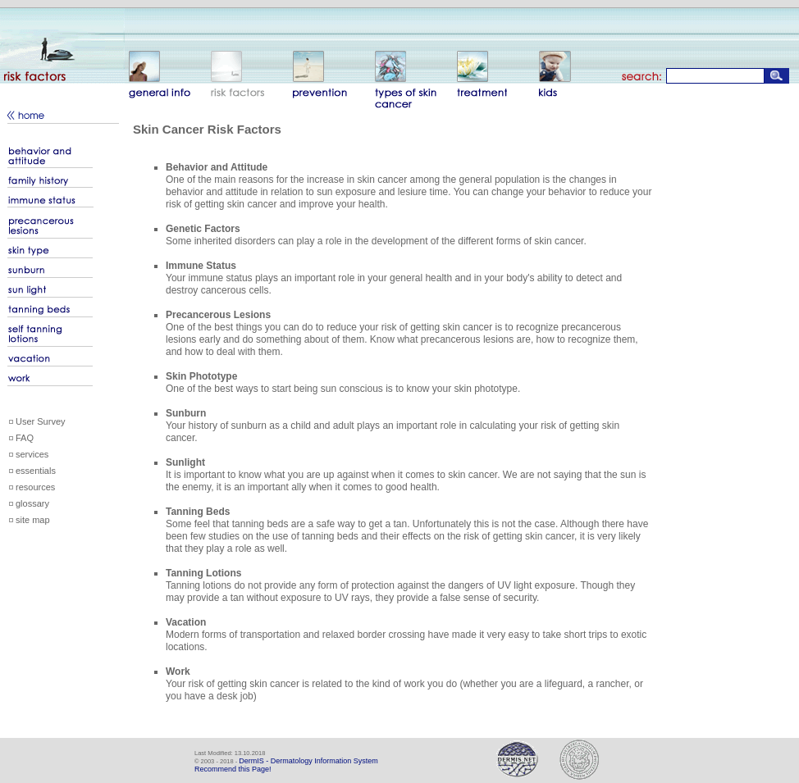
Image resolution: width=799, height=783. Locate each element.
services (32, 454)
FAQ (25, 438)
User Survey (41, 421)
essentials (36, 471)
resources (35, 487)
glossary (32, 503)
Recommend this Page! (233, 769)
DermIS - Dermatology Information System (308, 761)
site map (33, 520)
